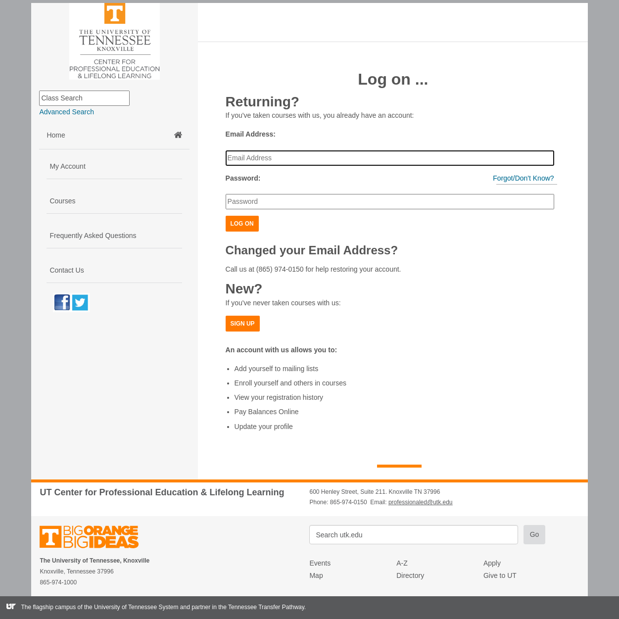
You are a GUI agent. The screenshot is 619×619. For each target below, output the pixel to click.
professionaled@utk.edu (420, 502)
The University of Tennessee (95, 538)
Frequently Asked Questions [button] (92, 235)
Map (316, 575)
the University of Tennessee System (131, 607)
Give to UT (500, 575)
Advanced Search (66, 112)
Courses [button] (62, 201)
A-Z (402, 563)
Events (320, 563)
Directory (410, 575)
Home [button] (114, 135)
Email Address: (251, 134)
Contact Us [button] (66, 270)
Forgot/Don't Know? (523, 178)
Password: (243, 178)
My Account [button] (67, 166)
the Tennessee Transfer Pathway (261, 607)
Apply (492, 563)
